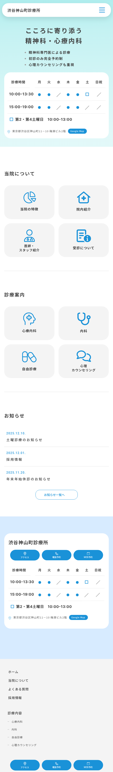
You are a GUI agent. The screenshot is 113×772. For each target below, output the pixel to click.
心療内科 (17, 721)
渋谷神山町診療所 (23, 10)
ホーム (13, 672)
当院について (18, 680)
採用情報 (15, 697)
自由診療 (17, 737)
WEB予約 (88, 765)
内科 (14, 729)
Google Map (77, 131)
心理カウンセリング (24, 745)
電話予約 (56, 765)
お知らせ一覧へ (54, 495)
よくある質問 (18, 689)
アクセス (25, 765)
